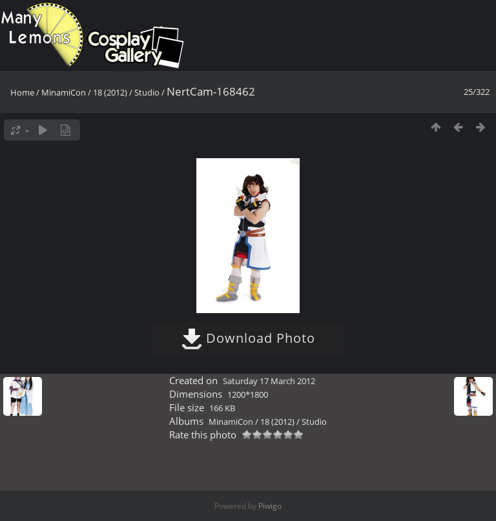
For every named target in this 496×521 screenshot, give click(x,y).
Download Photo (248, 338)
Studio (147, 92)
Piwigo (270, 505)
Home (22, 92)
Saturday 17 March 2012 (269, 381)
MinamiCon (63, 92)
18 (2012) (110, 92)
